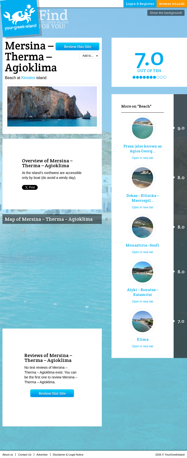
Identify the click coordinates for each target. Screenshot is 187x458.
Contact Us (26, 454)
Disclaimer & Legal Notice (69, 454)
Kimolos (28, 78)
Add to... (90, 55)
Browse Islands (172, 3)
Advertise (43, 454)
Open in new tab (142, 158)
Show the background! (166, 13)
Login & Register (140, 3)
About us (9, 454)
